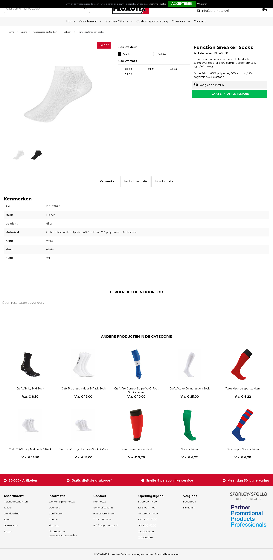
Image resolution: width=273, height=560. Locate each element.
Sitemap (54, 525)
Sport (24, 32)
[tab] (108, 181)
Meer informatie (157, 3)
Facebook (189, 501)
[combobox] (42, 8)
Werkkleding (11, 513)
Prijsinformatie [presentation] (163, 181)
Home (70, 21)
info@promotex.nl (215, 11)
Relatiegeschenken (16, 501)
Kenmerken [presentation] (108, 181)
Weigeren (202, 3)
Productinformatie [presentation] (135, 181)
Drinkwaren (11, 525)
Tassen (8, 531)
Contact (200, 21)
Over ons (54, 507)
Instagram (189, 507)
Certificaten (56, 513)
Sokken (67, 32)
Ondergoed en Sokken (45, 32)
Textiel (8, 507)
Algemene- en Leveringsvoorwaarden (63, 533)
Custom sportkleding (152, 21)
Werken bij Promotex (62, 501)
